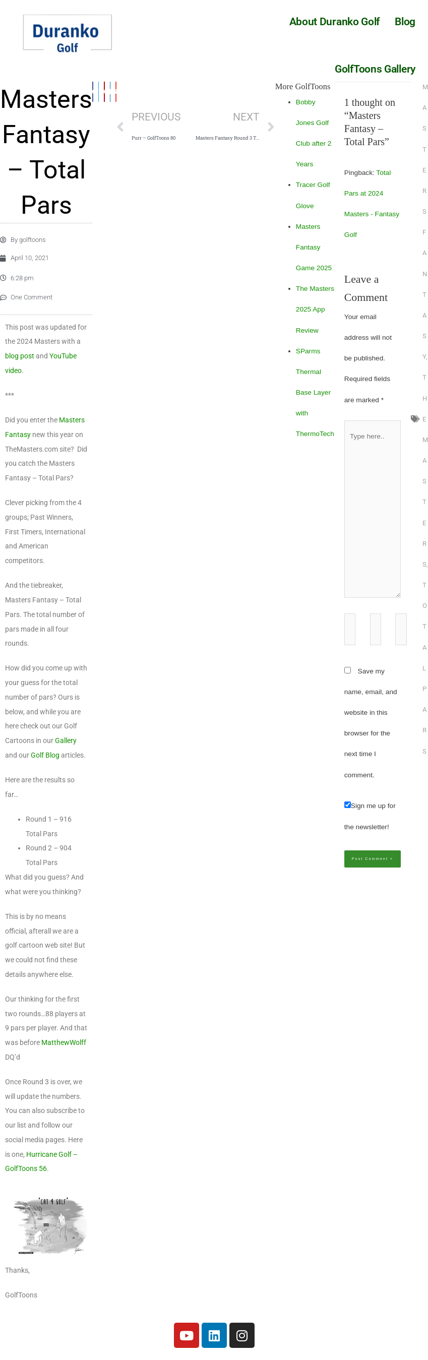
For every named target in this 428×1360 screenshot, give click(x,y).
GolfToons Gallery (375, 69)
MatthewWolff (63, 1049)
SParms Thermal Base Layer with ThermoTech (315, 392)
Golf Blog (45, 762)
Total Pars (424, 668)
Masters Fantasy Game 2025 (314, 247)
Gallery (66, 748)
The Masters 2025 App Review (315, 309)
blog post (19, 363)
